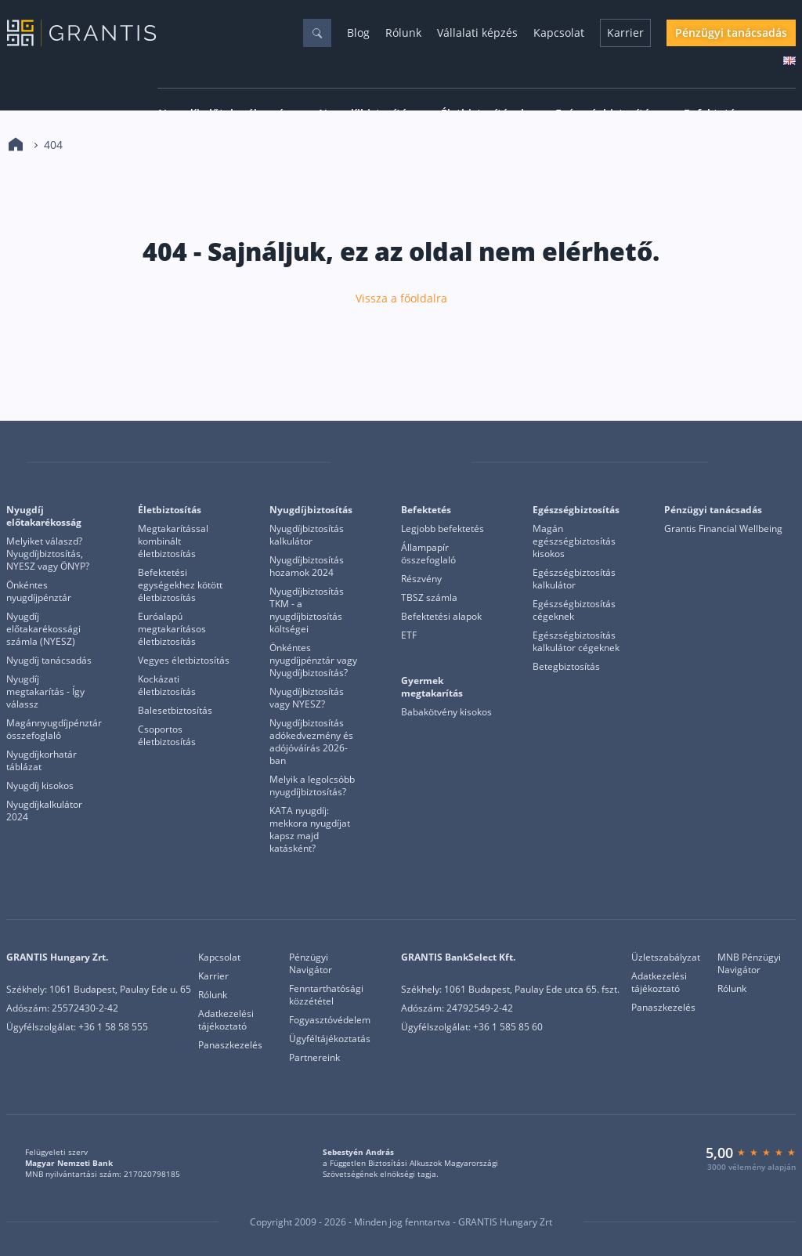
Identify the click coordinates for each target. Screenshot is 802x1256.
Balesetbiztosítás (175, 710)
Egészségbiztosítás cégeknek (574, 610)
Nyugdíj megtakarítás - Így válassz (45, 692)
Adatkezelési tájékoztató (226, 1020)
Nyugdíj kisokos (40, 786)
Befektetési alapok (441, 616)
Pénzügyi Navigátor (310, 963)
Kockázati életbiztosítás (167, 685)
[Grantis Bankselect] (785, 462)
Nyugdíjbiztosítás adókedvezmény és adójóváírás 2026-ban (311, 742)
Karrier (625, 32)
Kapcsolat (558, 32)
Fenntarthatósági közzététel (326, 995)
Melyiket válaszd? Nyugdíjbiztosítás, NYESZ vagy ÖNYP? (47, 554)
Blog (358, 32)
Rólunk (403, 32)
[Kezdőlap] (15, 145)
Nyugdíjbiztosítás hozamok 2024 (306, 566)
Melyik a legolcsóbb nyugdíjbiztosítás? (312, 785)
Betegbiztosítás (566, 667)
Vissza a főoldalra (401, 298)
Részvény (421, 579)
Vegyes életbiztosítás (183, 660)
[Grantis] (16, 462)
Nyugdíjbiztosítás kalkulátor (306, 535)
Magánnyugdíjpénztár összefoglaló (54, 729)
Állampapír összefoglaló (428, 553)
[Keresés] (317, 33)
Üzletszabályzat (665, 957)
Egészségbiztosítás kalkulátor (574, 579)
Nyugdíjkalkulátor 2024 (44, 810)
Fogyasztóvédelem (329, 1020)
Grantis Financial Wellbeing (723, 529)
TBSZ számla (429, 598)
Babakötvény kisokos (446, 712)
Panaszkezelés (230, 1045)
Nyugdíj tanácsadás (49, 660)
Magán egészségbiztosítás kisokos (574, 541)
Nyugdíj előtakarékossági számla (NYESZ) (43, 629)
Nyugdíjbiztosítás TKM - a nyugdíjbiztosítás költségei (306, 610)
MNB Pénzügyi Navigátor (749, 963)
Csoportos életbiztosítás (167, 735)
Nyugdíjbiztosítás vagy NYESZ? (306, 698)
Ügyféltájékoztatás (329, 1039)
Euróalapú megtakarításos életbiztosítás (172, 629)
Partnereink (314, 1057)
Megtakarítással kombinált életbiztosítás (173, 541)
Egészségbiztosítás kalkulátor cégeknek (576, 641)
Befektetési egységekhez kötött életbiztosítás (180, 585)
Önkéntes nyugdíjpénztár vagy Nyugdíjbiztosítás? (313, 660)
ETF (409, 635)
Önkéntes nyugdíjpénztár (38, 591)
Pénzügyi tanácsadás (731, 32)
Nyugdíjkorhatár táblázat (41, 760)
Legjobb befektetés (442, 529)
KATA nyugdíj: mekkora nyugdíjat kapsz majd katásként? (309, 830)
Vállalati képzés (477, 32)
